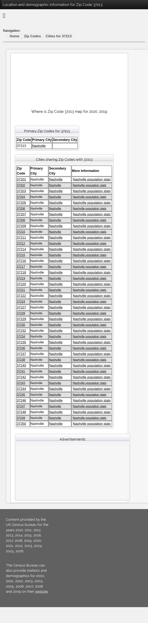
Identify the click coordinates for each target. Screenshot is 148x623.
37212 (21, 243)
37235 (21, 342)
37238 (21, 359)
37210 (21, 231)
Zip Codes (32, 36)
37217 (21, 266)
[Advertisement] (69, 79)
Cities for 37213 (59, 36)
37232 (21, 331)
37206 (21, 208)
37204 (21, 196)
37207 (21, 214)
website (41, 591)
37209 (21, 226)
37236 (21, 348)
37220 (21, 284)
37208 (21, 220)
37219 (21, 278)
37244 (21, 389)
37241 (21, 371)
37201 (21, 179)
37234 (21, 336)
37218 (21, 272)
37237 (21, 354)
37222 (21, 296)
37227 (21, 307)
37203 (21, 191)
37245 (21, 394)
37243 (21, 383)
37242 (21, 377)
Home (14, 36)
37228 (21, 313)
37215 (21, 255)
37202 (21, 185)
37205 (21, 203)
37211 (21, 237)
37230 (21, 324)
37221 (21, 290)
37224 (21, 301)
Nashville (39, 146)
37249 (21, 418)
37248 (21, 412)
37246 (21, 400)
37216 (21, 261)
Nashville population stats (92, 179)
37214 (21, 249)
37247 (21, 406)
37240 (21, 365)
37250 (21, 424)
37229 (21, 319)
